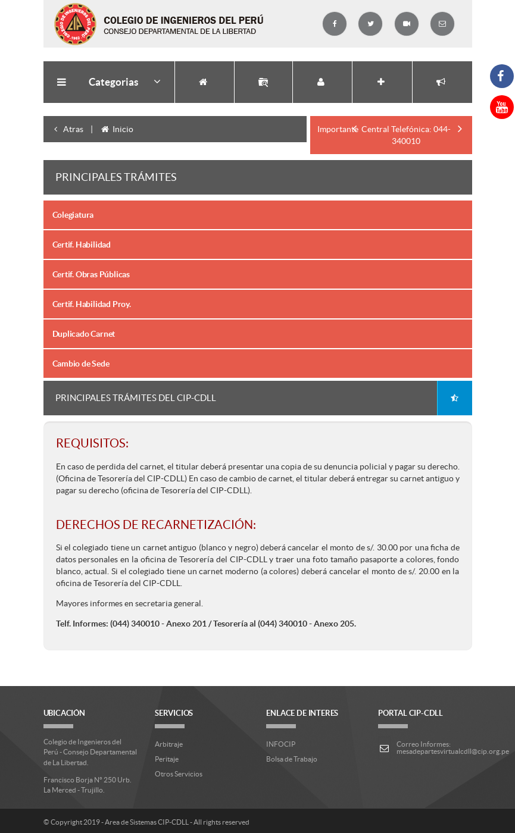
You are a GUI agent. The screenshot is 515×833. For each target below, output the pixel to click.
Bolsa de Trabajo (291, 759)
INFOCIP (280, 744)
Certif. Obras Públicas (91, 274)
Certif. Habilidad (81, 244)
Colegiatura (73, 215)
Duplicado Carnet (84, 334)
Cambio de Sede (81, 363)
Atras (67, 129)
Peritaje (167, 759)
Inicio (116, 129)
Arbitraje (169, 744)
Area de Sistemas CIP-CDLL (147, 822)
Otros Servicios (178, 774)
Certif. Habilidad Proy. (91, 304)
